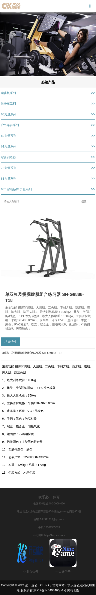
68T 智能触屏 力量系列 (16, 189)
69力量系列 (8, 146)
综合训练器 (8, 157)
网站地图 (73, 590)
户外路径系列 (10, 125)
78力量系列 (8, 168)
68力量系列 (8, 114)
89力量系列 (8, 135)
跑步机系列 (8, 93)
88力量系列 (8, 178)
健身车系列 (8, 103)
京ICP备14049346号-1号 (49, 590)
